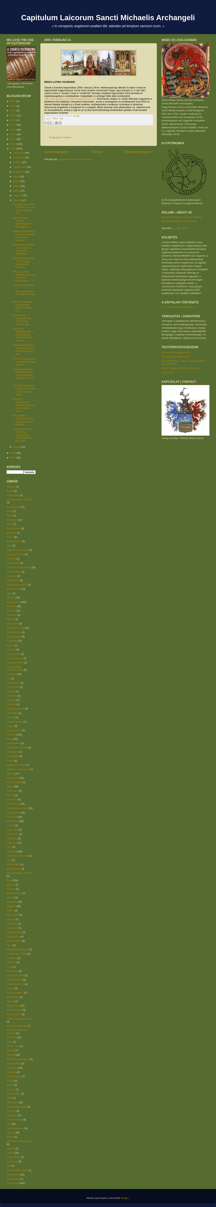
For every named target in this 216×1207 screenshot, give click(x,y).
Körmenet (12, 816)
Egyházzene (13, 602)
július (16, 176)
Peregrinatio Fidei (16, 953)
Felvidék (11, 649)
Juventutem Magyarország (176, 352)
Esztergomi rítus (15, 627)
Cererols (11, 558)
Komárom (12, 799)
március (18, 195)
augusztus (19, 171)
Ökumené (12, 923)
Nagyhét (11, 906)
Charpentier (13, 563)
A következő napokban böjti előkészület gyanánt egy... (22, 319)
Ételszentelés (14, 632)
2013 (13, 129)
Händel (10, 717)
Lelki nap (11, 842)
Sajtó (9, 1041)
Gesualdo (12, 695)
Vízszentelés (13, 1157)
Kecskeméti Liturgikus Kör (176, 356)
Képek (10, 786)
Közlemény (13, 821)
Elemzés (11, 606)
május (16, 186)
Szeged (11, 1054)
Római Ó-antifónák (17, 1025)
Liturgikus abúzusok (17, 855)
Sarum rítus (13, 1046)
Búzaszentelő (14, 541)
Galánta (11, 691)
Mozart (10, 897)
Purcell (10, 988)
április (16, 190)
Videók (10, 1152)
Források (11, 674)
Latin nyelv (12, 829)
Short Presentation (183, 217)
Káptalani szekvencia (18, 769)
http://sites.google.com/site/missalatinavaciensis (70, 98)
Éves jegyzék (14, 636)
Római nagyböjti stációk (19, 1018)
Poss (9, 966)
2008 (13, 453)
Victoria (11, 1148)
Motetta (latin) (14, 893)
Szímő (10, 1080)
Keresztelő (12, 790)
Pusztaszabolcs (15, 992)
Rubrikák (11, 1037)
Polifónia (11, 962)
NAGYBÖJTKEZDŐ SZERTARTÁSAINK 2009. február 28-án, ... (24, 390)
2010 (13, 144)
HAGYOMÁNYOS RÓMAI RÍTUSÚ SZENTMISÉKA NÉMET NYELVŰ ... (23, 375)
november (19, 157)
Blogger (125, 1198)
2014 (13, 124)
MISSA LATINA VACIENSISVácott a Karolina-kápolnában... (24, 276)
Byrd (9, 545)
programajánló (14, 979)
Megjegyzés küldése (60, 137)
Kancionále (13, 756)
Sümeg (10, 1050)
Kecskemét (13, 777)
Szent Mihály (13, 1063)
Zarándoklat (13, 1174)
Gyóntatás (12, 713)
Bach (9, 511)
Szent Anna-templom (18, 1059)
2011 (13, 139)
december (19, 152)
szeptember (20, 167)
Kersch (10, 795)
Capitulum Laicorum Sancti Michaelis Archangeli (108, 17)
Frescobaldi (13, 687)
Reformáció (13, 997)
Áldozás (11, 486)
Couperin (12, 576)
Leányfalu (12, 838)
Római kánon (14, 1014)
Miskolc (11, 884)
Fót (8, 678)
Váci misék (167, 372)
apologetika (13, 495)
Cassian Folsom (15, 554)
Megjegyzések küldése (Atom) (75, 159)
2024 (13, 106)
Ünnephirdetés (15, 1119)
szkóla (10, 1085)
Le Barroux (13, 834)
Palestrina (12, 927)
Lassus (10, 825)
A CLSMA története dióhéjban (178, 307)
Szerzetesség (14, 1076)
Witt (9, 1165)
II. (176, 228)
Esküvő (11, 619)
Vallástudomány (15, 1128)
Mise (55, 118)
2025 (13, 101)
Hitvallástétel (13, 743)
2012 (13, 134)
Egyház (11, 597)
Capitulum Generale (17, 550)
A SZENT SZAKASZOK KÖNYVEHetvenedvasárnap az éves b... (24, 405)
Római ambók (14, 1009)
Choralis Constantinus (18, 567)
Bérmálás (12, 519)
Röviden (166, 217)
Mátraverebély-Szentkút (19, 873)
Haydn (10, 726)
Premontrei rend (15, 975)
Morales (11, 889)
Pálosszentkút (14, 932)
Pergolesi (12, 958)
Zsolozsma (12, 1183)
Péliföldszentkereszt (17, 949)
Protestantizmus (15, 984)
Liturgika (11, 851)
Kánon (10, 760)
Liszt (9, 847)
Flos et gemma (15, 658)
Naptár (10, 910)
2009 (13, 148)
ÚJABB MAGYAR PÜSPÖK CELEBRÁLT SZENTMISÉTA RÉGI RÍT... (22, 435)
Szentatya (12, 1067)
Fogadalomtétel (15, 662)
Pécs (9, 945)
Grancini (11, 704)
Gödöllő (11, 700)
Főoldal (96, 152)
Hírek (9, 738)
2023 (13, 110)
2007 (13, 457)
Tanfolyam (12, 1102)
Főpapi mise (13, 682)
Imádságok (13, 751)
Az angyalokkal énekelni (20, 499)
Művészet (12, 901)
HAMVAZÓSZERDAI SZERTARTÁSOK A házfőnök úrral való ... (24, 349)
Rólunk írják (13, 1005)
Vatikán (10, 1132)
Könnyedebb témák (17, 808)
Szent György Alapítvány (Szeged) (180, 368)
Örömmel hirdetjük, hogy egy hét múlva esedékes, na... (23, 306)
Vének (10, 1136)
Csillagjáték (13, 580)
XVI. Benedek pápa (17, 1170)
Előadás (11, 610)
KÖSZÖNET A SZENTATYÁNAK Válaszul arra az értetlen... (23, 420)
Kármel (10, 773)
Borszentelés (14, 528)
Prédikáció (12, 971)
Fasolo (10, 645)
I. (173, 228)
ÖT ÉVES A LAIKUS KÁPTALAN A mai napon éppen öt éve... (24, 209)
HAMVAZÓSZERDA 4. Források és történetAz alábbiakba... (23, 249)
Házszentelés (14, 730)
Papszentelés (14, 940)
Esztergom (12, 623)
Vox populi (12, 1161)
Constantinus (14, 571)
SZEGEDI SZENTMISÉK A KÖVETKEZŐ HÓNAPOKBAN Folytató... (23, 334)
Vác (61, 118)
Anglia (10, 491)
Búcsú (10, 537)
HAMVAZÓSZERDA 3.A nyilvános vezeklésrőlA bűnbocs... (23, 263)
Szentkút (11, 1072)
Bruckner (11, 532)
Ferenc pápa (13, 653)
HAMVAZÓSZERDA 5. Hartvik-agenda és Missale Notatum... (24, 236)
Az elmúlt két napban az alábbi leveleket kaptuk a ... (24, 361)
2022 (13, 115)
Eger (9, 593)
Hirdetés (11, 734)
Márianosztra (14, 868)
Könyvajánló (13, 812)
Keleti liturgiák (14, 782)
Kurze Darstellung (186, 221)
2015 (13, 120)
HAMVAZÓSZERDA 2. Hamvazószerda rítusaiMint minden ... (24, 291)
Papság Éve (13, 936)
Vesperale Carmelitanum (20, 1141)
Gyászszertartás (15, 708)
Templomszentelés (17, 1106)
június (16, 181)
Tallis (9, 1098)
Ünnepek (11, 1115)
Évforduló (12, 640)
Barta (9, 515)
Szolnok (11, 1089)
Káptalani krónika (16, 765)
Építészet (12, 615)
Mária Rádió (13, 864)
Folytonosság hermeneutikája (15, 668)
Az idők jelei (13, 506)
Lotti (9, 860)
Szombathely (14, 1093)
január (17, 447)
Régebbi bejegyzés (138, 152)
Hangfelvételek (15, 721)
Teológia (11, 1111)
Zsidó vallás (13, 1178)
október (17, 162)
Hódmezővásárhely (17, 747)
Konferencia (13, 803)
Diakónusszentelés (17, 584)
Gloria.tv (183, 228)
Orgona (11, 919)
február (17, 200)
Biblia (10, 524)
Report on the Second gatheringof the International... (22, 222)
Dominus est (13, 588)
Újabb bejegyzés (56, 152)
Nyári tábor (13, 914)
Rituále (10, 1001)
